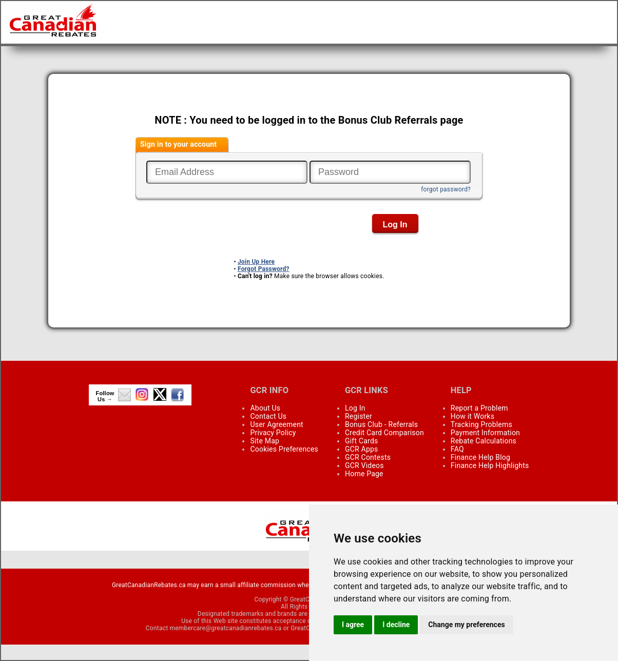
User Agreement (276, 424)
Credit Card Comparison (384, 433)
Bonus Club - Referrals (381, 424)
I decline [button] (396, 624)
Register (358, 416)
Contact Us (268, 416)
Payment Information (485, 433)
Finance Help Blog (480, 457)
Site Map (264, 441)
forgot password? (446, 189)
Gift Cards (361, 441)
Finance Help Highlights (490, 465)
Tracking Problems (481, 424)
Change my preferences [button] (466, 624)
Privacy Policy (273, 433)
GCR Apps (361, 449)
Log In (355, 408)
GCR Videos (364, 465)
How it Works (472, 416)
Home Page (364, 474)
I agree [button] (353, 624)
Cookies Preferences (284, 449)
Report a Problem (479, 408)
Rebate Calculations (483, 441)
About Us (265, 408)
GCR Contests (368, 457)
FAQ (457, 449)
